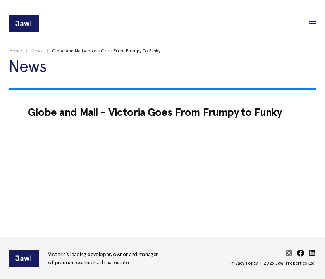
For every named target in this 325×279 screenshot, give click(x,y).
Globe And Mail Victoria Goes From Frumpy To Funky (106, 50)
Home (15, 50)
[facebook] (300, 253)
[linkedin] (312, 253)
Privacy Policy (244, 263)
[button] (312, 23)
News (37, 50)
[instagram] (288, 253)
